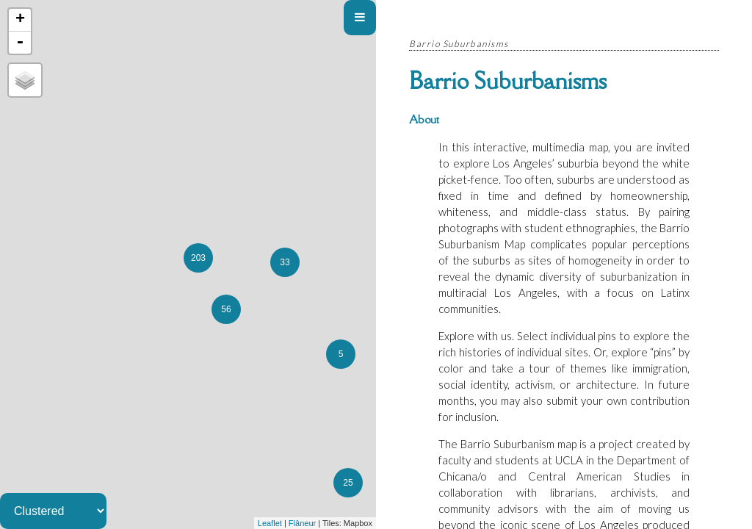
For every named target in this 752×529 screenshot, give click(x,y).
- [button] (20, 43)
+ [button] (20, 20)
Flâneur (302, 523)
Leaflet (270, 523)
